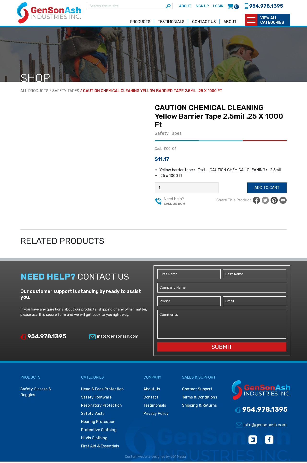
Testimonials (171, 23)
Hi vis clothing (94, 439)
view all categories (272, 21)
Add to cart (266, 189)
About (185, 7)
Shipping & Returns (199, 406)
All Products (34, 92)
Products (140, 23)
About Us (151, 390)
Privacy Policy (156, 415)
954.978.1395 (43, 337)
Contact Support (197, 390)
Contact (150, 398)
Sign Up (202, 7)
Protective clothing (99, 431)
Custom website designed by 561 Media (155, 458)
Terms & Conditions (199, 398)
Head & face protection (102, 390)
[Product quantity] (186, 189)
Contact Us (204, 23)
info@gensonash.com (113, 337)
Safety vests (92, 415)
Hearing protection (98, 423)
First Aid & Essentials (100, 447)
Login (218, 7)
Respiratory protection (101, 406)
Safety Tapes (65, 92)
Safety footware (96, 398)
